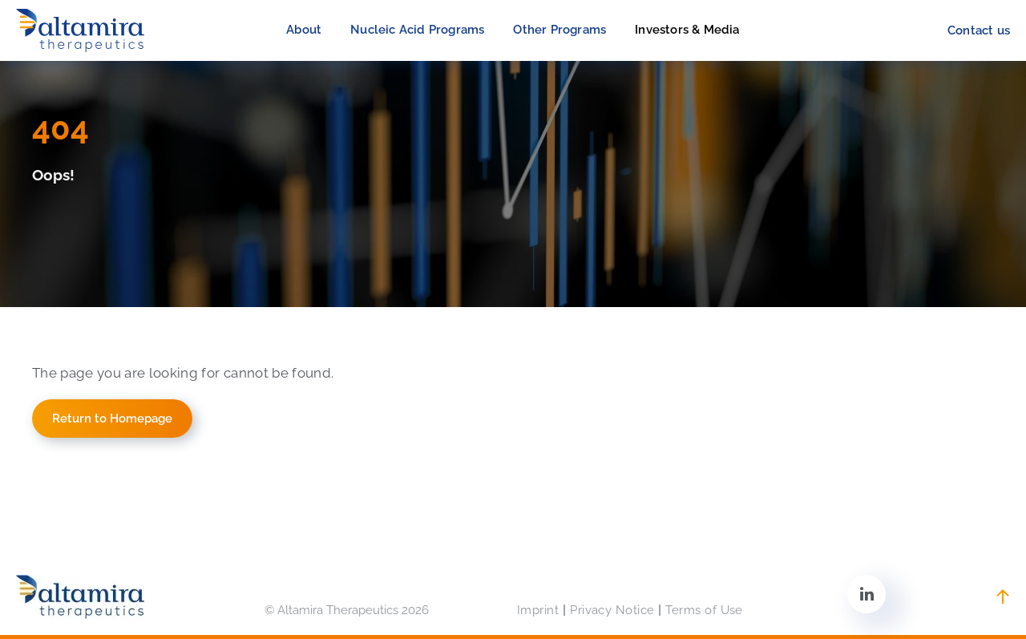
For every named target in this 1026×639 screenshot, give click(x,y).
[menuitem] (304, 30)
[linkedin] (866, 596)
